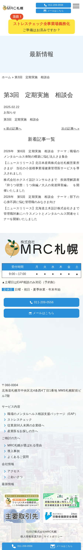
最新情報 (8, 484)
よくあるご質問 (18, 456)
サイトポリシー (53, 536)
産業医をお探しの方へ (22, 431)
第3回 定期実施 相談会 (21, 119)
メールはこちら (53, 10)
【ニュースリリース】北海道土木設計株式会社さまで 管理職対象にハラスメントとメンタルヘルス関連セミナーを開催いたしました (43, 214)
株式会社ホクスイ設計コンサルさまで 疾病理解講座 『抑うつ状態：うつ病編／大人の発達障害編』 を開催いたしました (43, 185)
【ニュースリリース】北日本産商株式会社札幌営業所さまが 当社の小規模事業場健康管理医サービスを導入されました (41, 168)
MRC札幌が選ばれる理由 (24, 445)
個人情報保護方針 (31, 536)
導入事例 (13, 451)
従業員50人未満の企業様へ (25, 425)
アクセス (13, 471)
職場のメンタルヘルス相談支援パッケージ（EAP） (42, 413)
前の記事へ (14, 128)
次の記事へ (69, 128)
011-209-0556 (53, 5)
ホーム (6, 77)
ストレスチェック (19, 419)
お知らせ (10, 112)
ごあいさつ (15, 476)
